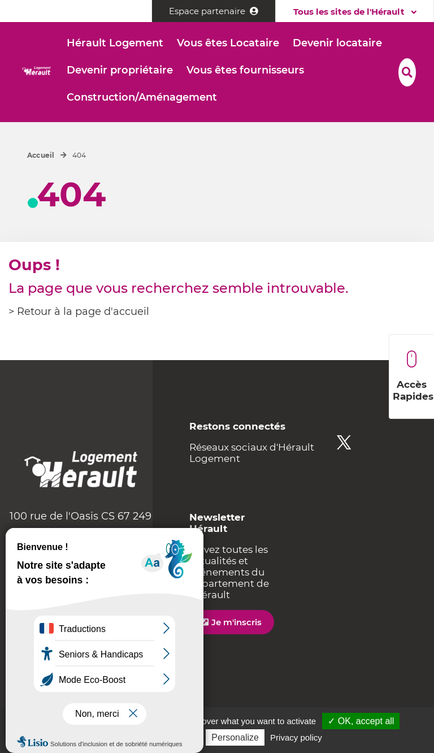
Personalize (235, 737)
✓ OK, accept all (361, 721)
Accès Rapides (413, 376)
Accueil (41, 155)
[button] (115, 43)
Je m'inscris (236, 622)
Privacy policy (296, 737)
